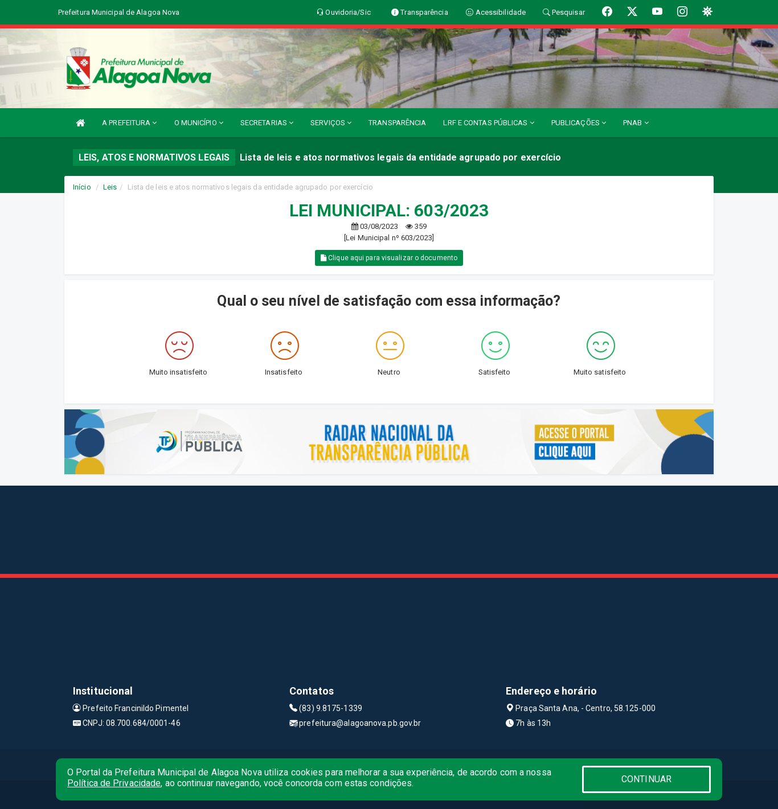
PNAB (636, 122)
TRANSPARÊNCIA (397, 122)
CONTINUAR (646, 779)
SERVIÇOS (330, 122)
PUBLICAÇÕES (578, 122)
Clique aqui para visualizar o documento (389, 258)
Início (82, 187)
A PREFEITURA (129, 122)
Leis (110, 187)
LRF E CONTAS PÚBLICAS (488, 122)
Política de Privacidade (114, 783)
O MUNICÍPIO (198, 122)
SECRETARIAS (266, 122)
